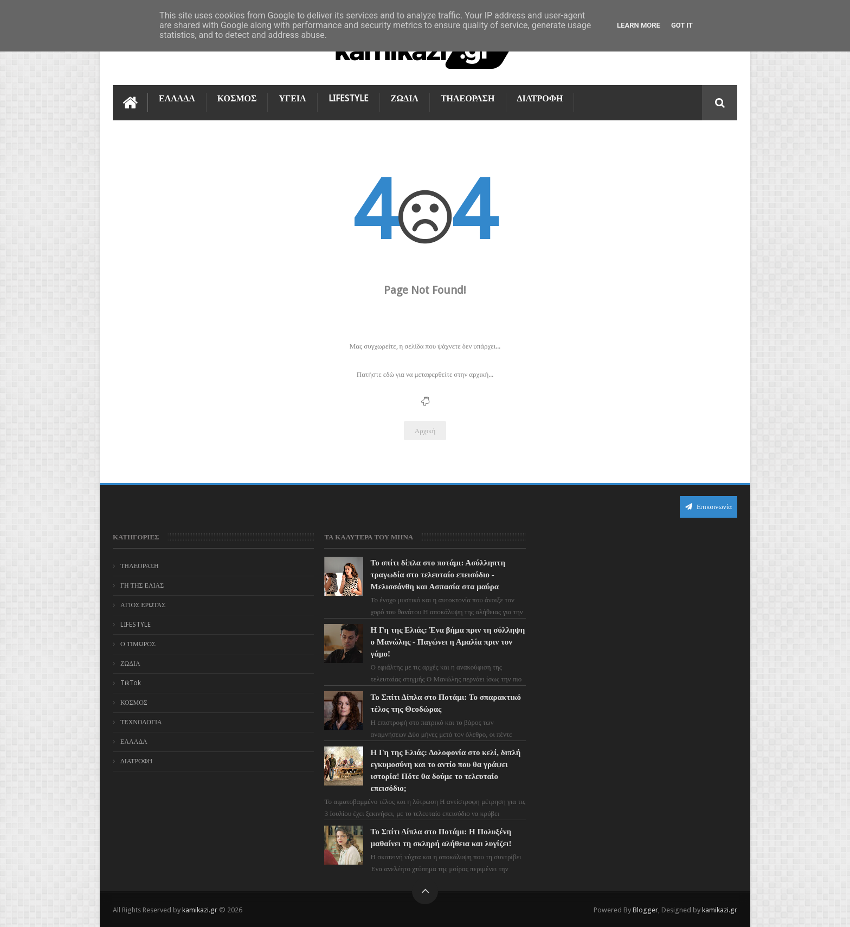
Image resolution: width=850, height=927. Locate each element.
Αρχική (425, 431)
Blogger (645, 910)
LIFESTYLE (349, 98)
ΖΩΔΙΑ (404, 98)
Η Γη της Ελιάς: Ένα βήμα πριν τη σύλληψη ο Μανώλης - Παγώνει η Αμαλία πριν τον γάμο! (448, 642)
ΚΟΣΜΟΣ (237, 98)
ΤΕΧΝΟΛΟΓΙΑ (141, 722)
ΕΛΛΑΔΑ (177, 98)
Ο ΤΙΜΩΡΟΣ (138, 644)
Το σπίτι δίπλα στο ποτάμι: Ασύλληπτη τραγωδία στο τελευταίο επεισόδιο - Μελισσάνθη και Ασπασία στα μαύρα (438, 574)
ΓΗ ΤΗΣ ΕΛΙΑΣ (142, 585)
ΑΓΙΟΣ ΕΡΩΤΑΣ (142, 605)
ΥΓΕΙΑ (292, 98)
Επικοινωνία (708, 507)
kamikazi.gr (199, 910)
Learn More (638, 25)
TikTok (130, 683)
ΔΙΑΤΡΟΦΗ (540, 98)
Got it (682, 25)
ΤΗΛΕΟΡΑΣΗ (468, 98)
